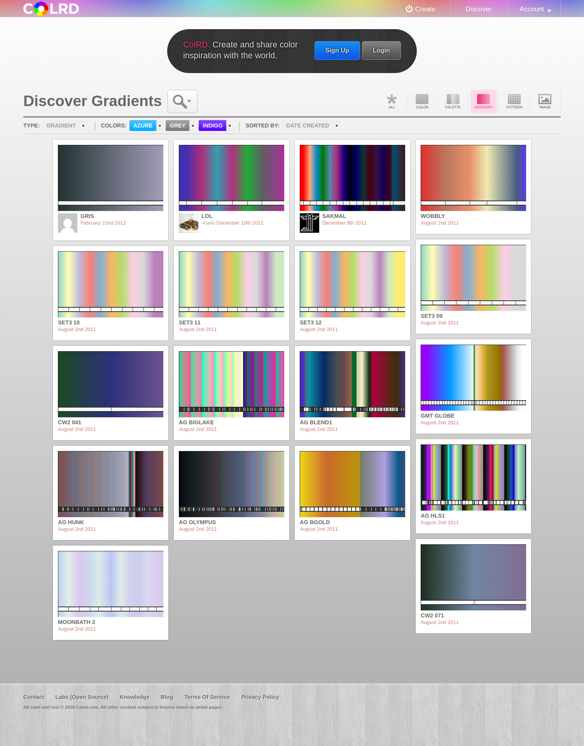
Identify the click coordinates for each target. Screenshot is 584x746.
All (391, 101)
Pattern (514, 101)
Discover (478, 9)
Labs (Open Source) (81, 697)
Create (425, 9)
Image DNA (545, 101)
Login (381, 50)
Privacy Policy (260, 697)
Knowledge (135, 697)
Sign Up (337, 50)
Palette (453, 101)
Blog (167, 697)
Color (422, 101)
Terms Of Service (207, 697)
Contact (33, 697)
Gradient (483, 101)
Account (532, 9)
